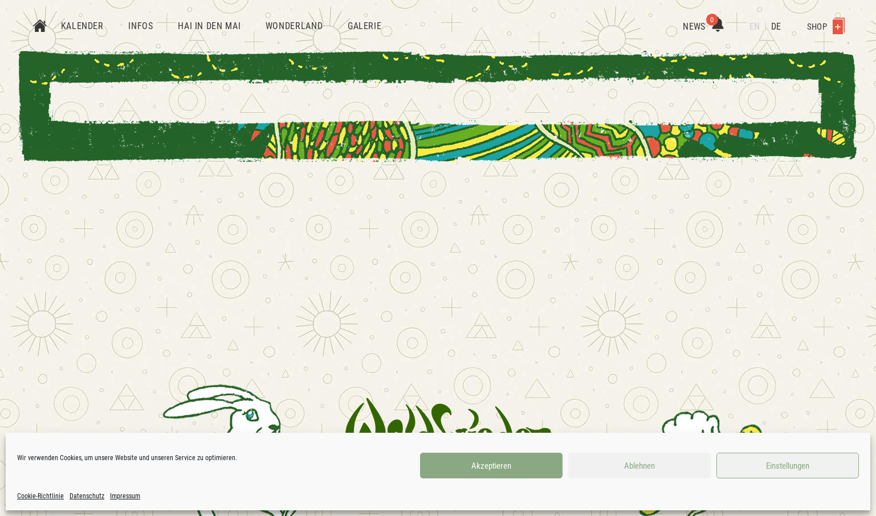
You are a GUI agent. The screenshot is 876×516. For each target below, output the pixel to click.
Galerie (364, 26)
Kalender (82, 26)
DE (776, 26)
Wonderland (294, 26)
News (703, 26)
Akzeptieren (491, 466)
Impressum (125, 496)
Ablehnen (639, 466)
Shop (826, 27)
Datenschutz (87, 496)
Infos (140, 26)
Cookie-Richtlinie (40, 496)
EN (754, 26)
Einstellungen (787, 466)
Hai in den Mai (209, 26)
